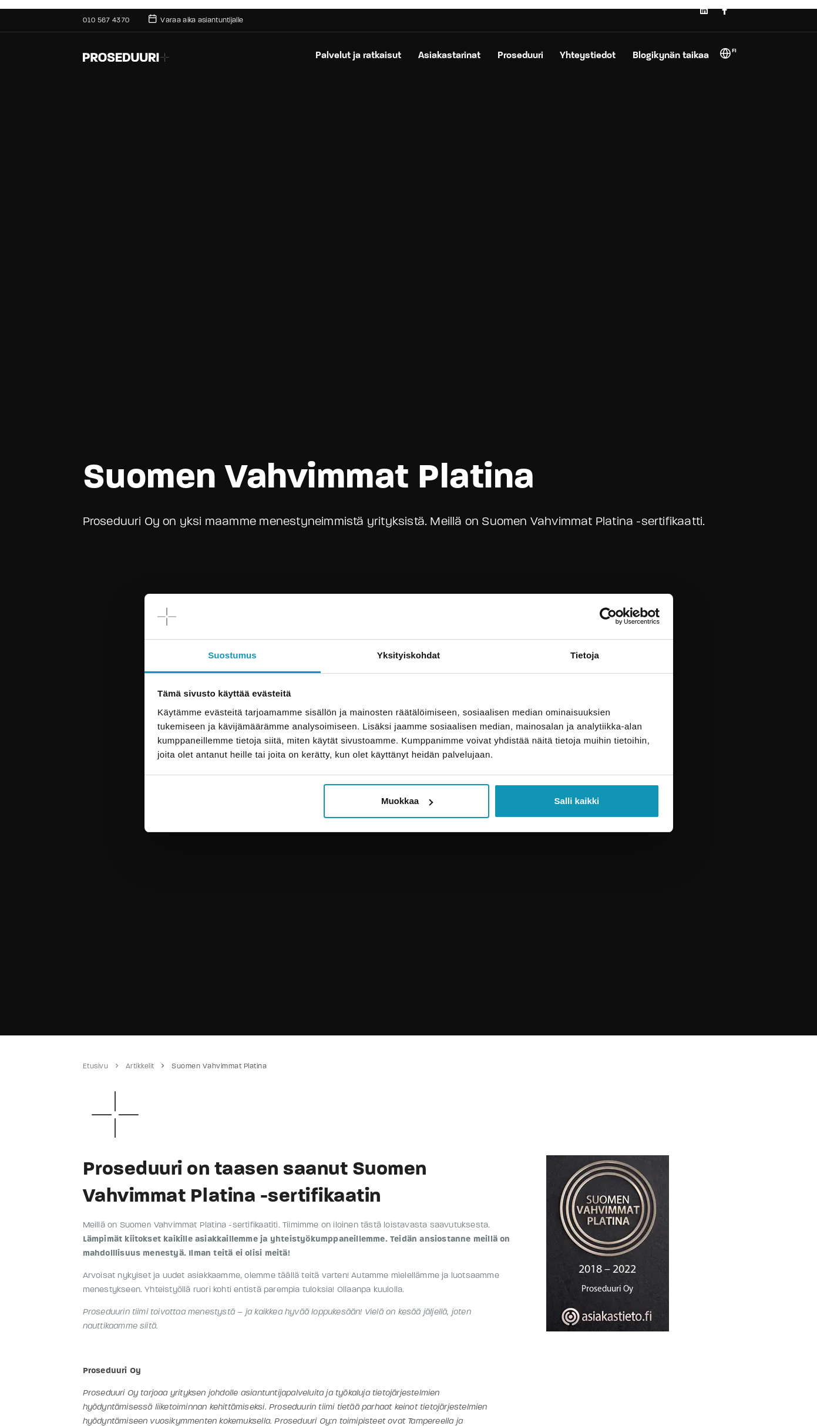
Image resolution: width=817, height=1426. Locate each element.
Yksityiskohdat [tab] (408, 655)
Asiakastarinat (446, 54)
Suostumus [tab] (232, 655)
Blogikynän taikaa (671, 54)
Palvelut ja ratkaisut (354, 54)
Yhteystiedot (587, 54)
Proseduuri (518, 54)
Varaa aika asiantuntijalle (195, 19)
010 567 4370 (106, 20)
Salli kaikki (577, 801)
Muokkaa (407, 801)
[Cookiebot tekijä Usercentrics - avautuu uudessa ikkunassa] (608, 616)
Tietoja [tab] (584, 655)
